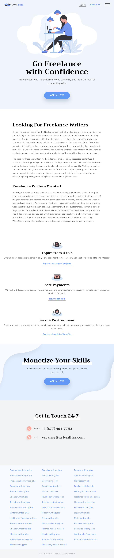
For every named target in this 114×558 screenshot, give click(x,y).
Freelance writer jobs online (87, 496)
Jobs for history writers (52, 539)
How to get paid (57, 299)
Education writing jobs (84, 528)
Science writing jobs (19, 496)
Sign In (83, 5)
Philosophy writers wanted (54, 544)
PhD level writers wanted (21, 539)
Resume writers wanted (21, 523)
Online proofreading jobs (53, 507)
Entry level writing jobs (52, 523)
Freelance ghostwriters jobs (22, 480)
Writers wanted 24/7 (19, 512)
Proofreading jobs (82, 480)
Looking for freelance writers (23, 518)
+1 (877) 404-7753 (57, 429)
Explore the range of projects (57, 264)
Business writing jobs (84, 523)
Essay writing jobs (50, 518)
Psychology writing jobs (53, 496)
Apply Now (95, 5)
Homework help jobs (83, 507)
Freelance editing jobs (84, 486)
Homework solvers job (84, 502)
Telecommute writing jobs (22, 507)
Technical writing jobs (20, 502)
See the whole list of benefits (57, 334)
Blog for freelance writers (86, 539)
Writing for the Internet (85, 491)
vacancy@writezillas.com (63, 437)
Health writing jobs (51, 534)
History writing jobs (51, 512)
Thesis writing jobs (18, 544)
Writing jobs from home (85, 534)
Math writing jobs (82, 518)
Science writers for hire (20, 528)
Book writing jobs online (21, 470)
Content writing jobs (83, 475)
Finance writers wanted (53, 528)
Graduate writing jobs (20, 486)
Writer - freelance (50, 491)
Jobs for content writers (53, 502)
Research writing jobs (20, 491)
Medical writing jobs (19, 534)
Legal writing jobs (82, 512)
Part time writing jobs (52, 470)
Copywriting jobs (50, 480)
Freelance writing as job (21, 475)
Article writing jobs (51, 475)
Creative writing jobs (51, 486)
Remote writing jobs (83, 470)
